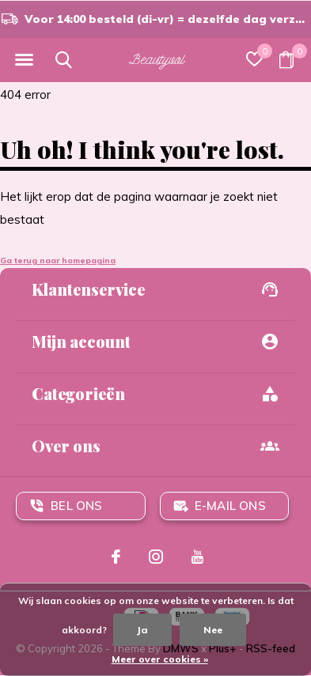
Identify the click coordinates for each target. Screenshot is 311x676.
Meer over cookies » (160, 659)
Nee (212, 630)
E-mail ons (230, 505)
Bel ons (76, 505)
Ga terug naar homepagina (58, 260)
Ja (142, 630)
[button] (23, 60)
